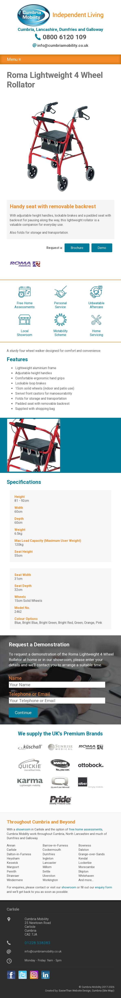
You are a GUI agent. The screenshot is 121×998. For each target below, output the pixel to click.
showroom (23, 829)
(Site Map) (108, 990)
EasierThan (65, 990)
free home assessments (85, 829)
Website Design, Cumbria (87, 990)
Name (15, 678)
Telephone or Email (29, 694)
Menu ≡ (14, 59)
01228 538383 (37, 942)
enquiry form (103, 887)
